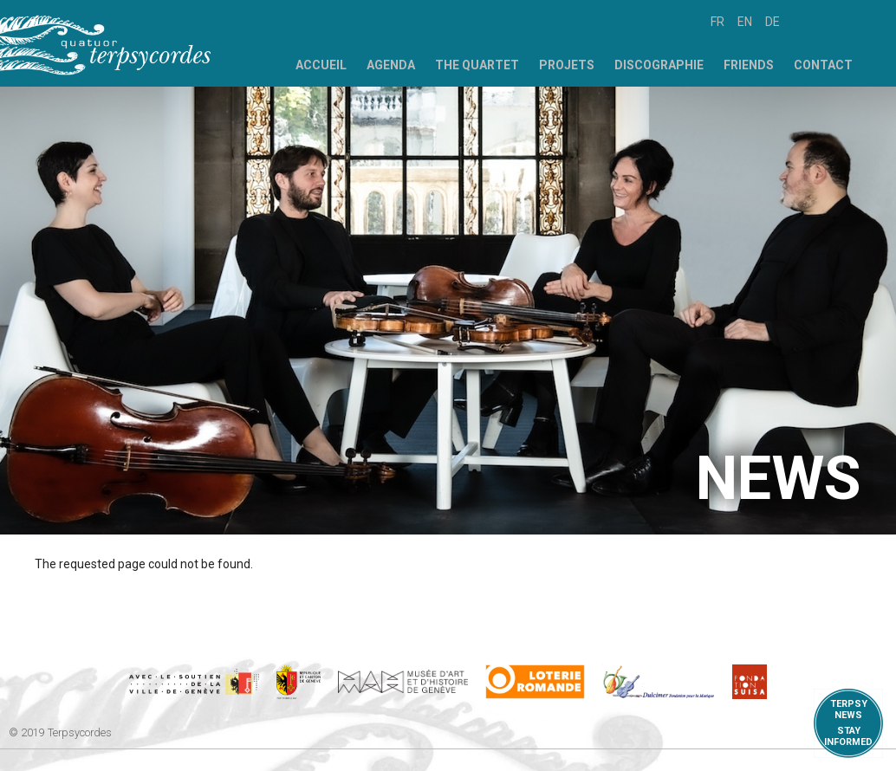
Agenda (391, 65)
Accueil (321, 65)
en (744, 22)
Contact (823, 65)
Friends (749, 65)
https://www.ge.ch (299, 682)
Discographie (659, 65)
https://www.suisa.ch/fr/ (750, 682)
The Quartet (477, 65)
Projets (566, 65)
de (772, 22)
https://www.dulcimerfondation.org (659, 682)
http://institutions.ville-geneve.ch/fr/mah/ (403, 682)
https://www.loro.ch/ (535, 682)
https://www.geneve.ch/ (194, 682)
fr (717, 22)
